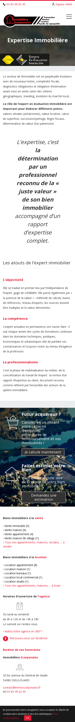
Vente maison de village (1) (22, 538)
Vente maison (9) (15, 530)
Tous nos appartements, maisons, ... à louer (33, 585)
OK (27, 718)
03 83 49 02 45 (15, 4)
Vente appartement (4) (19, 534)
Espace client (64, 4)
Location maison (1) (17, 569)
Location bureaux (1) (18, 573)
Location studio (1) (17, 581)
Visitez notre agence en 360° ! (23, 631)
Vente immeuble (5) (17, 526)
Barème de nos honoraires (21, 650)
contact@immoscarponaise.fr (22, 687)
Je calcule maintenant (43, 452)
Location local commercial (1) (23, 577)
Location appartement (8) (21, 565)
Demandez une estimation (43, 497)
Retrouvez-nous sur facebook (28, 638)
